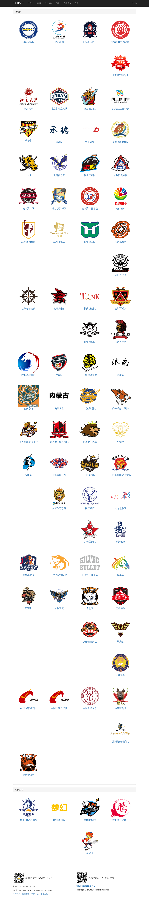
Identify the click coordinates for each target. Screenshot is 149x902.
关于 (77, 3)
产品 (30, 3)
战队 (58, 3)
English (135, 3)
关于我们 (16, 894)
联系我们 (26, 894)
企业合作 (44, 894)
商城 (39, 3)
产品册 (67, 3)
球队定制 (48, 3)
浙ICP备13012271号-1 (85, 886)
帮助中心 (35, 894)
